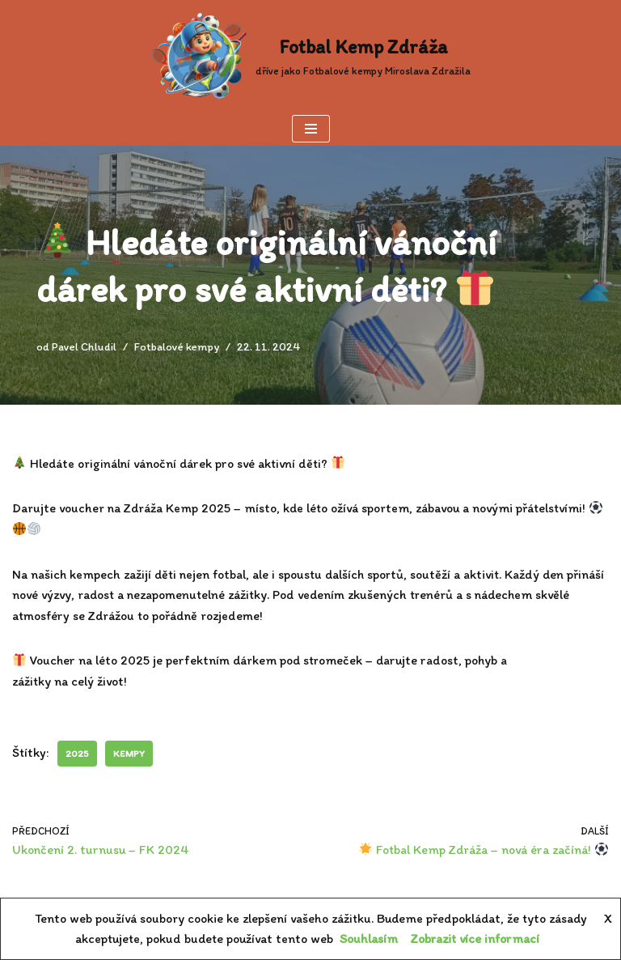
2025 (77, 753)
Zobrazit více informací (475, 938)
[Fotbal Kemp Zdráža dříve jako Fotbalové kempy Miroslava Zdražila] (310, 55)
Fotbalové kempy (176, 346)
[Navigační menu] (311, 128)
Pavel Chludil (84, 346)
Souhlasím (369, 938)
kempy (129, 753)
